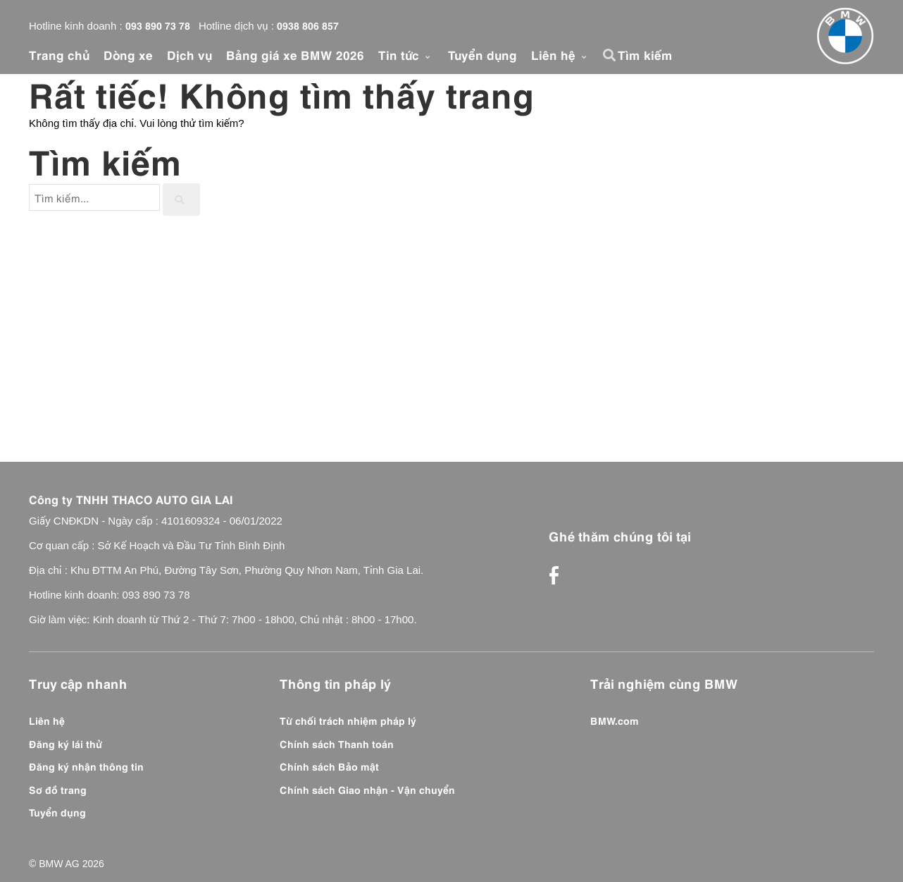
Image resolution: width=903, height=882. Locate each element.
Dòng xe (128, 54)
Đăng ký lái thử (65, 743)
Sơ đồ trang (58, 789)
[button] (611, 55)
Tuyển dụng (482, 54)
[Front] (845, 36)
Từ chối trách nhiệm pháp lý (348, 720)
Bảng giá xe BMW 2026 (295, 54)
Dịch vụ (189, 54)
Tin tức (406, 54)
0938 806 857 (308, 25)
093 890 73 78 (157, 25)
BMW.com (614, 720)
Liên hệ (560, 54)
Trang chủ (59, 54)
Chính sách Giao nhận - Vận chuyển (367, 789)
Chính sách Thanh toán (337, 743)
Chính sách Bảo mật (329, 766)
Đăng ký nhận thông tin (86, 766)
